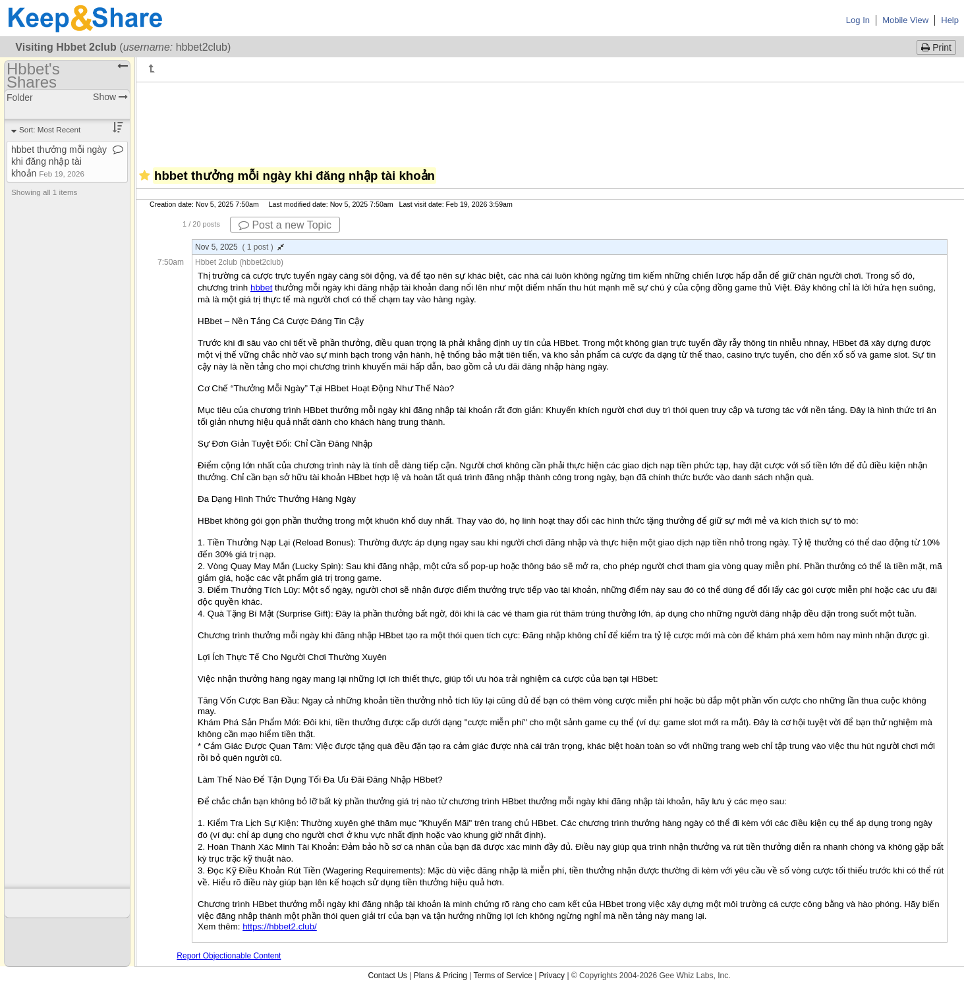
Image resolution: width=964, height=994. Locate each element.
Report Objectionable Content (229, 955)
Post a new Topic (285, 225)
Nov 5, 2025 (239, 247)
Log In (858, 20)
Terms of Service (503, 975)
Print (936, 47)
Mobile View (905, 20)
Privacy (552, 975)
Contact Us (387, 975)
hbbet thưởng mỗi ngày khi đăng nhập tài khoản (59, 161)
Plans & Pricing (440, 975)
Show (110, 97)
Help (950, 20)
